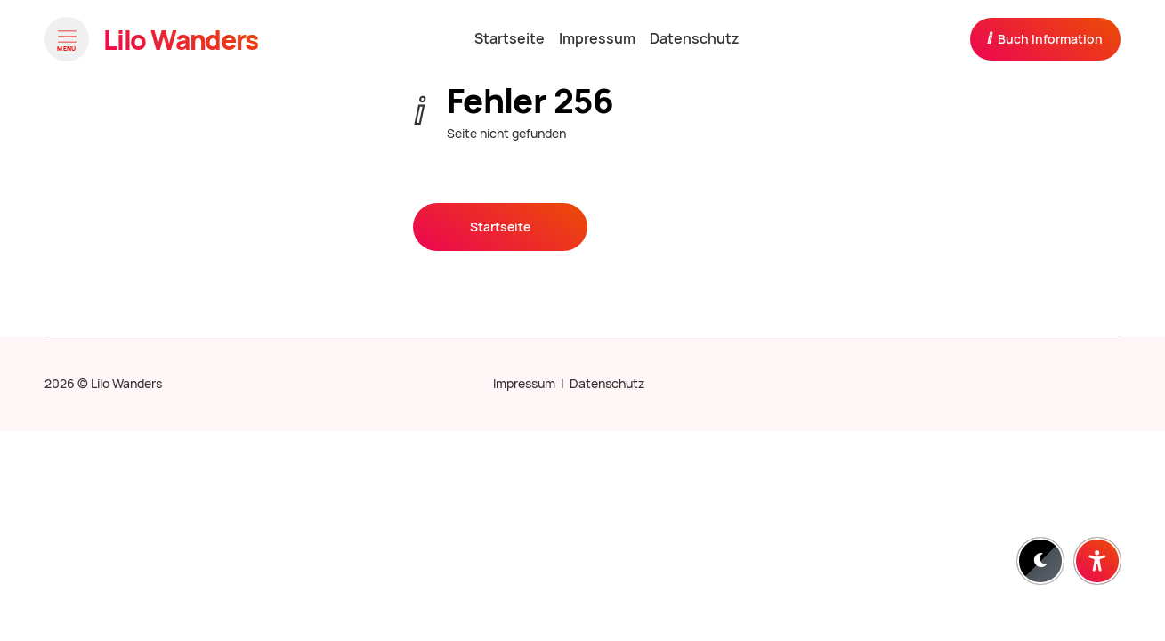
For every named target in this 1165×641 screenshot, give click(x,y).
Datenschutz (607, 384)
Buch (1045, 38)
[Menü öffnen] (66, 39)
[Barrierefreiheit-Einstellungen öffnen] (1097, 561)
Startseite (500, 227)
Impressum (524, 384)
